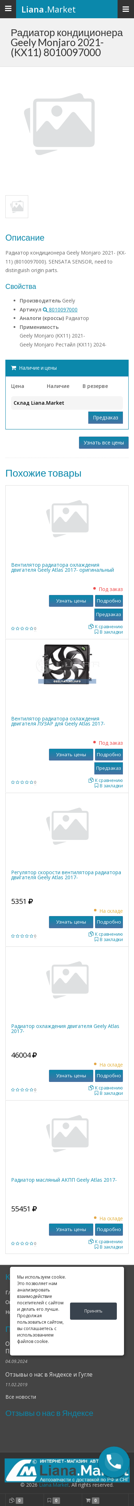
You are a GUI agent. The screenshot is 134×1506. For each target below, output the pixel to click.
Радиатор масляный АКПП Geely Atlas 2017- (64, 1179)
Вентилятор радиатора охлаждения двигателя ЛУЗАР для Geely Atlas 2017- (58, 721)
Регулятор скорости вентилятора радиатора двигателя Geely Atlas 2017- (66, 875)
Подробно (109, 600)
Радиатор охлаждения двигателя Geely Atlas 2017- (65, 1028)
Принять (93, 1311)
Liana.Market (54, 1484)
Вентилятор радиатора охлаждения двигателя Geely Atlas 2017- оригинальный (62, 567)
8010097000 (60, 309)
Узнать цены (71, 600)
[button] (114, 1462)
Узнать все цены (104, 442)
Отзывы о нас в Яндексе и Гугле (49, 1374)
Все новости (20, 1396)
